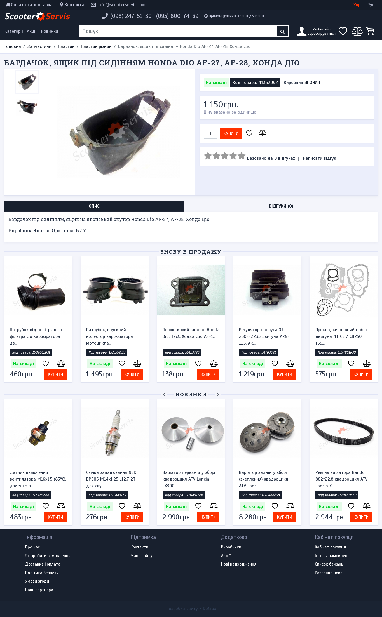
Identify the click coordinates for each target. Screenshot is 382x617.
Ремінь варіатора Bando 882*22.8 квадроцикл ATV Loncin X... (341, 479)
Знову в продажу (190, 251)
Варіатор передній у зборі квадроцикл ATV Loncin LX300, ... (189, 479)
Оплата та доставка (32, 5)
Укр (356, 5)
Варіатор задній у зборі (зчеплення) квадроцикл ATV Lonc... (263, 479)
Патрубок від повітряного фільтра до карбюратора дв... (36, 336)
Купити (230, 133)
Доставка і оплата (42, 564)
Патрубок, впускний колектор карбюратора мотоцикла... (109, 336)
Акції (32, 31)
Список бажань (329, 564)
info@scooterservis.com (121, 5)
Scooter (37, 16)
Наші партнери (39, 590)
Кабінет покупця (330, 547)
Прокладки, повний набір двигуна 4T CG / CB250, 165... (341, 336)
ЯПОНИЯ (312, 82)
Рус (370, 5)
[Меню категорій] (14, 31)
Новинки (49, 31)
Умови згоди (37, 581)
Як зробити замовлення (48, 556)
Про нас (32, 547)
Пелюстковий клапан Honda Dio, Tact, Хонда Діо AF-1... (191, 333)
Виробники (231, 547)
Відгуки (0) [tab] (281, 206)
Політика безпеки (42, 573)
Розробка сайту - (191, 608)
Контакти (74, 5)
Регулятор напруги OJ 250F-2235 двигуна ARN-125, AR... (264, 336)
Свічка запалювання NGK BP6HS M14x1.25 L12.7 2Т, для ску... (111, 479)
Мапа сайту (141, 556)
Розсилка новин (330, 573)
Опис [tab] (94, 206)
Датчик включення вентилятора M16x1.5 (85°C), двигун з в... (38, 479)
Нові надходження (238, 564)
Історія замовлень (332, 556)
